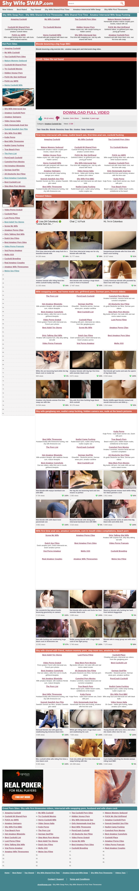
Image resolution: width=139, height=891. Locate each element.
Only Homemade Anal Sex (16, 125)
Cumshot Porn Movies (14, 162)
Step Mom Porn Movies (14, 186)
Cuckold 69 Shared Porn (19, 27)
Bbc (71, 129)
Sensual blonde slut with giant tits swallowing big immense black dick (49, 731)
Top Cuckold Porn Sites (85, 19)
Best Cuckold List (12, 182)
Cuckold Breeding (12, 259)
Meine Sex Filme (11, 271)
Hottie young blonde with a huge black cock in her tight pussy (84, 640)
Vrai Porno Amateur (13, 250)
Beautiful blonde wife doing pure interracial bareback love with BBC (83, 521)
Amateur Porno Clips (13, 230)
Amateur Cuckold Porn (119, 35)
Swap (83, 129)
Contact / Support (56, 879)
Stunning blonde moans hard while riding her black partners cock (120, 492)
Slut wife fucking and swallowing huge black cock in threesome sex (51, 640)
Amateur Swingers (12, 117)
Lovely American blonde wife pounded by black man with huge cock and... (120, 282)
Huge (67, 129)
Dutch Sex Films (11, 238)
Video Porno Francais (14, 246)
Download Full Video (86, 112)
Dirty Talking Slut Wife (14, 234)
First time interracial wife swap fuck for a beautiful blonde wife (51, 252)
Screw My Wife (11, 226)
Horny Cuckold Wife (52, 35)
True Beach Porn (12, 149)
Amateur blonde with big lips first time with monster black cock (84, 372)
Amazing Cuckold (19, 19)
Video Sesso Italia (12, 121)
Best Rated (22, 9)
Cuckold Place (11, 214)
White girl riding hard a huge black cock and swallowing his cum (85, 731)
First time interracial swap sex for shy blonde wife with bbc (84, 252)
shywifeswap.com (44, 885)
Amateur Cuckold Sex (53, 124)
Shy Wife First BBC (13, 133)
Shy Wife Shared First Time (57, 9)
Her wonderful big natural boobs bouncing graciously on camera (48, 611)
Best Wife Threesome (14, 141)
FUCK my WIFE (19, 35)
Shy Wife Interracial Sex (85, 35)
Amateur (77, 129)
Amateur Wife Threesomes (16, 267)
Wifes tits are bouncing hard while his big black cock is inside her (52, 372)
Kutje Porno (9, 137)
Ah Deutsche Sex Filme (15, 174)
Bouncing (60, 129)
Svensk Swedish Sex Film (16, 129)
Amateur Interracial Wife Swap (86, 9)
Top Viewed (36, 9)
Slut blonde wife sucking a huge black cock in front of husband (84, 282)
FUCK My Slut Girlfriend (119, 27)
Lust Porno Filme (12, 218)
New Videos (7, 9)
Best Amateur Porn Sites (15, 242)
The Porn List (10, 153)
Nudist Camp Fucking (14, 145)
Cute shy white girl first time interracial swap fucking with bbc (85, 760)
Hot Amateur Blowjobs (14, 166)
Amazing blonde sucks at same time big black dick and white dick (119, 521)
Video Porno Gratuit (13, 210)
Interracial (90, 129)
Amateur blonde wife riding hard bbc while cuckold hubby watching (50, 282)
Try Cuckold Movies (52, 27)
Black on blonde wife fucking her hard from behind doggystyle (118, 611)
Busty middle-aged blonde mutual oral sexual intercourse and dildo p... (118, 401)
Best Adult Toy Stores (14, 222)
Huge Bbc (45, 129)
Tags (38, 129)
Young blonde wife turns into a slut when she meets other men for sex (119, 731)
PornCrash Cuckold (13, 158)
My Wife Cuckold (52, 19)
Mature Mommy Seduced (119, 19)
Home (7, 873)
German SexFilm (12, 170)
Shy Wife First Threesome (116, 9)
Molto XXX (9, 254)
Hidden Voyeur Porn (85, 27)
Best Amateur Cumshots (15, 178)
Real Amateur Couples (14, 263)
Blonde (52, 129)
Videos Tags (120, 873)
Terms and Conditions (80, 879)
